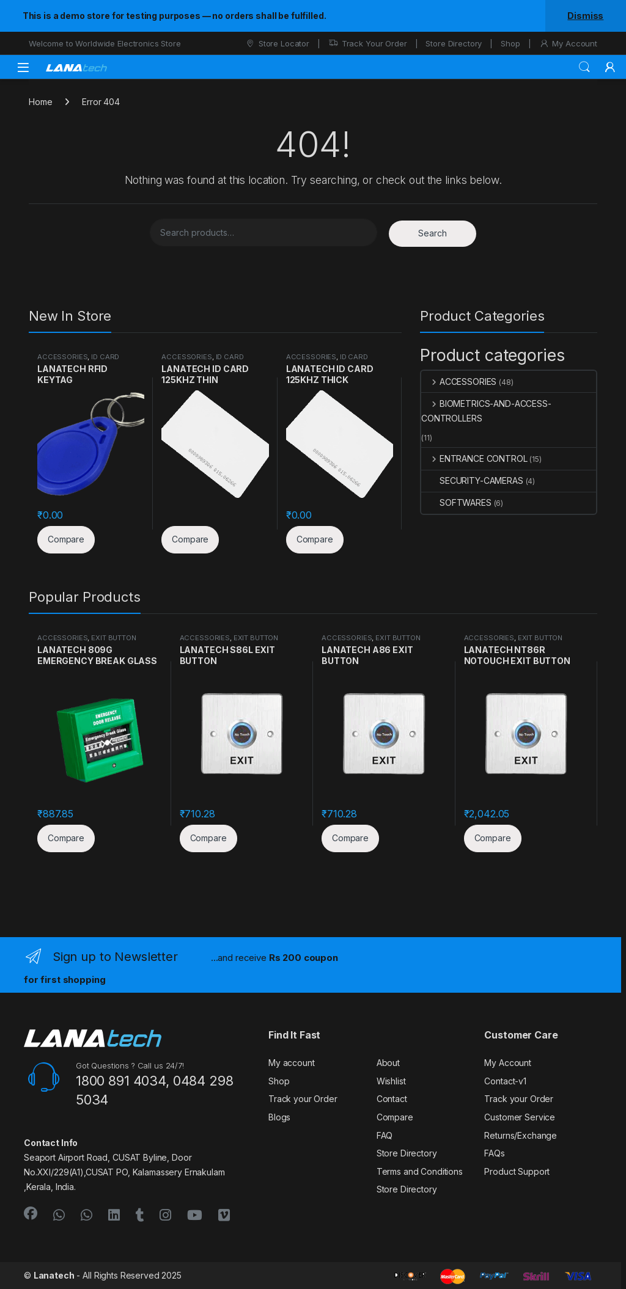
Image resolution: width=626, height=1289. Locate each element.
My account (291, 1062)
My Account (568, 43)
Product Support (517, 1171)
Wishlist (391, 1081)
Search (584, 67)
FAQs (494, 1153)
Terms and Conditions (420, 1171)
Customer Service (519, 1117)
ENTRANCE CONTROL (474, 458)
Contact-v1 (505, 1081)
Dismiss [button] (585, 15)
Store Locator (277, 43)
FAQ (385, 1135)
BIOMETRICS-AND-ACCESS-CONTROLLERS (486, 410)
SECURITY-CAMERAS (472, 480)
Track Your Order (367, 43)
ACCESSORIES (62, 356)
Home (40, 102)
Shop (510, 43)
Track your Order (302, 1099)
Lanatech (54, 1275)
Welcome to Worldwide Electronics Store (105, 43)
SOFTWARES (456, 502)
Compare (395, 1117)
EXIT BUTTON (113, 638)
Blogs (279, 1117)
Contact (392, 1099)
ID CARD (105, 356)
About (388, 1062)
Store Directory (453, 43)
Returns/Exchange (520, 1135)
